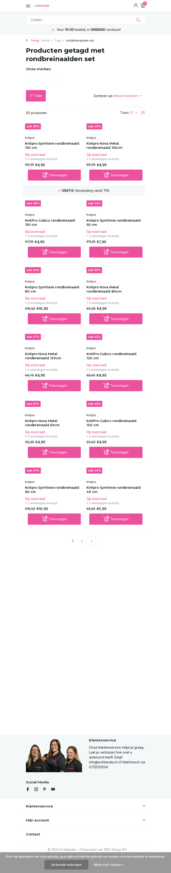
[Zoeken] (85, 19)
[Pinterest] (44, 789)
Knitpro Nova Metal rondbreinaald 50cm (45, 428)
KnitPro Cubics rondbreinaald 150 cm (46, 224)
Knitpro (32, 138)
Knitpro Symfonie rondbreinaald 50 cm (107, 224)
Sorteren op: (103, 96)
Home (47, 40)
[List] (143, 113)
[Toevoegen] (54, 176)
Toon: (124, 113)
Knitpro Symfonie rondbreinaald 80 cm (46, 292)
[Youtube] (53, 789)
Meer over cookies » (108, 864)
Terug (32, 40)
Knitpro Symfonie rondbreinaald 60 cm (46, 497)
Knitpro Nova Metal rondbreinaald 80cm (107, 292)
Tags (59, 40)
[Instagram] (36, 789)
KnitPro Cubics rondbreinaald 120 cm (108, 360)
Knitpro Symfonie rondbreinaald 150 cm (46, 146)
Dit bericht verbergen (66, 864)
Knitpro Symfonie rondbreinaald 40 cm (108, 497)
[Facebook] (28, 789)
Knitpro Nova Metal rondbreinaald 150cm (108, 146)
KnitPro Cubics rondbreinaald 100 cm (108, 428)
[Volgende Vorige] (91, 549)
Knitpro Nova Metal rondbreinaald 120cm (46, 360)
